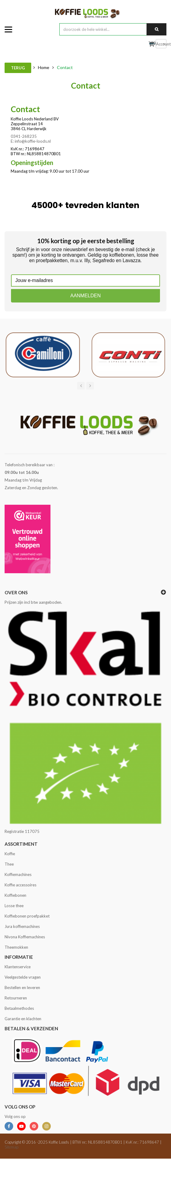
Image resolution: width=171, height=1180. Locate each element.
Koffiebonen (15, 895)
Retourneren (16, 997)
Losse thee (14, 905)
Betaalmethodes (19, 1008)
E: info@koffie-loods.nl (31, 141)
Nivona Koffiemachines (25, 936)
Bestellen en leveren (22, 987)
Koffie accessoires (20, 884)
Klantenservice (18, 966)
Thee (9, 864)
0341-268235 (24, 136)
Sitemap (11, 1147)
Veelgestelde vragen (23, 977)
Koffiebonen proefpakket (27, 916)
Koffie (10, 853)
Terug (18, 67)
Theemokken (16, 947)
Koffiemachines (18, 874)
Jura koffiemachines (22, 926)
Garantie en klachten (23, 1018)
